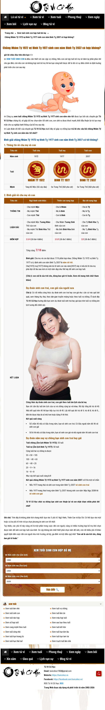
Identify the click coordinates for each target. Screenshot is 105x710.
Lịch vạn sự (28, 24)
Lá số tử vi (18, 17)
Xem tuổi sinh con (12, 613)
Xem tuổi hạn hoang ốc (14, 636)
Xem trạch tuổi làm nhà (61, 641)
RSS (61, 683)
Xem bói (10, 24)
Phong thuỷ (73, 17)
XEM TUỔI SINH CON (15, 59)
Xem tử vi (37, 17)
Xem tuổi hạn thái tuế (14, 641)
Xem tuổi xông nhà (12, 632)
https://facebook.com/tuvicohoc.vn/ (68, 679)
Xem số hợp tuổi (12, 622)
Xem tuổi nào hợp (12, 618)
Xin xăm (10, 659)
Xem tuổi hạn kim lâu (60, 632)
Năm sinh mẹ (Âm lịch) (16, 565)
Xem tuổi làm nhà (12, 608)
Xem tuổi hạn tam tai (60, 636)
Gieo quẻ (26, 659)
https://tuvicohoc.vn (60, 675)
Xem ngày (92, 17)
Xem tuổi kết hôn (59, 627)
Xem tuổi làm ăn (58, 613)
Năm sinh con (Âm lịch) (16, 576)
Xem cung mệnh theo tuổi (15, 627)
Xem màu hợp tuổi (59, 618)
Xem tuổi (54, 17)
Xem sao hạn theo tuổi (61, 622)
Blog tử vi (48, 24)
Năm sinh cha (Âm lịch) (16, 555)
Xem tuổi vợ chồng (59, 608)
